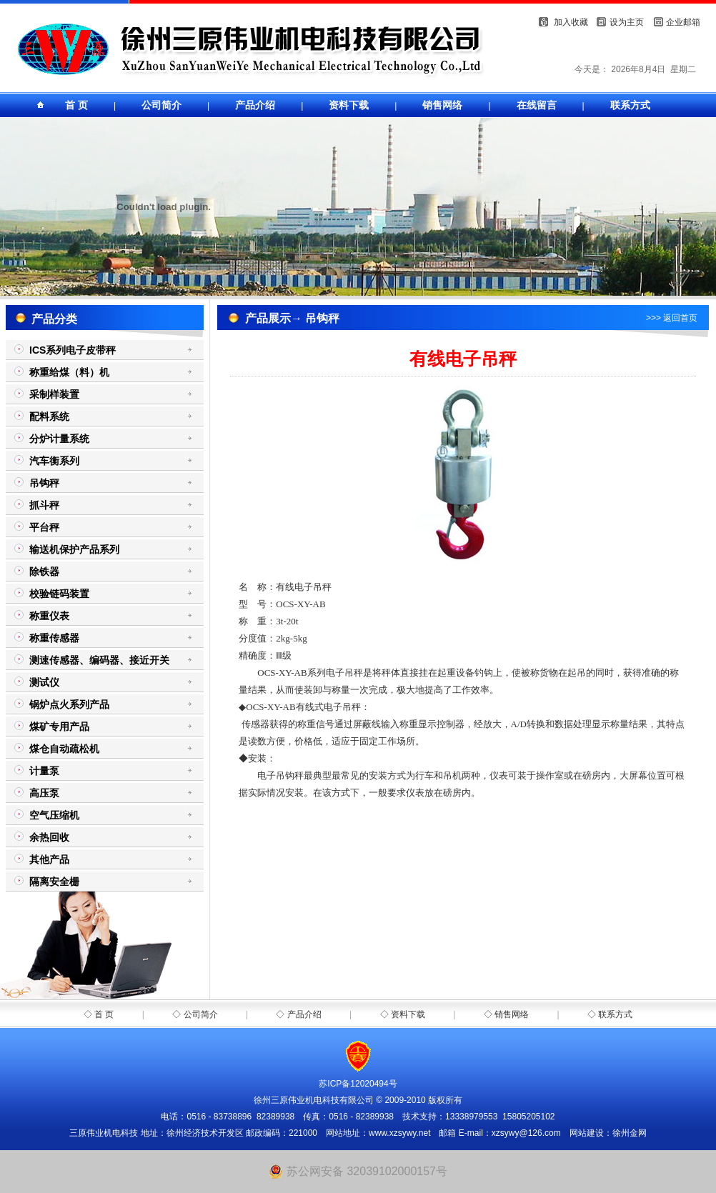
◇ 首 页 (99, 1014)
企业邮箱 (683, 22)
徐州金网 (629, 1133)
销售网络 (442, 105)
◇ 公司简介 (194, 1014)
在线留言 (537, 105)
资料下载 (349, 105)
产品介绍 (255, 105)
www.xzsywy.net (399, 1133)
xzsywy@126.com (526, 1133)
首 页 (76, 105)
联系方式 (630, 105)
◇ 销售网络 (506, 1014)
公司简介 (161, 105)
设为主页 (627, 22)
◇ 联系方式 (609, 1014)
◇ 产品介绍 (298, 1014)
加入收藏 (571, 22)
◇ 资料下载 (402, 1014)
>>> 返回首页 (671, 318)
